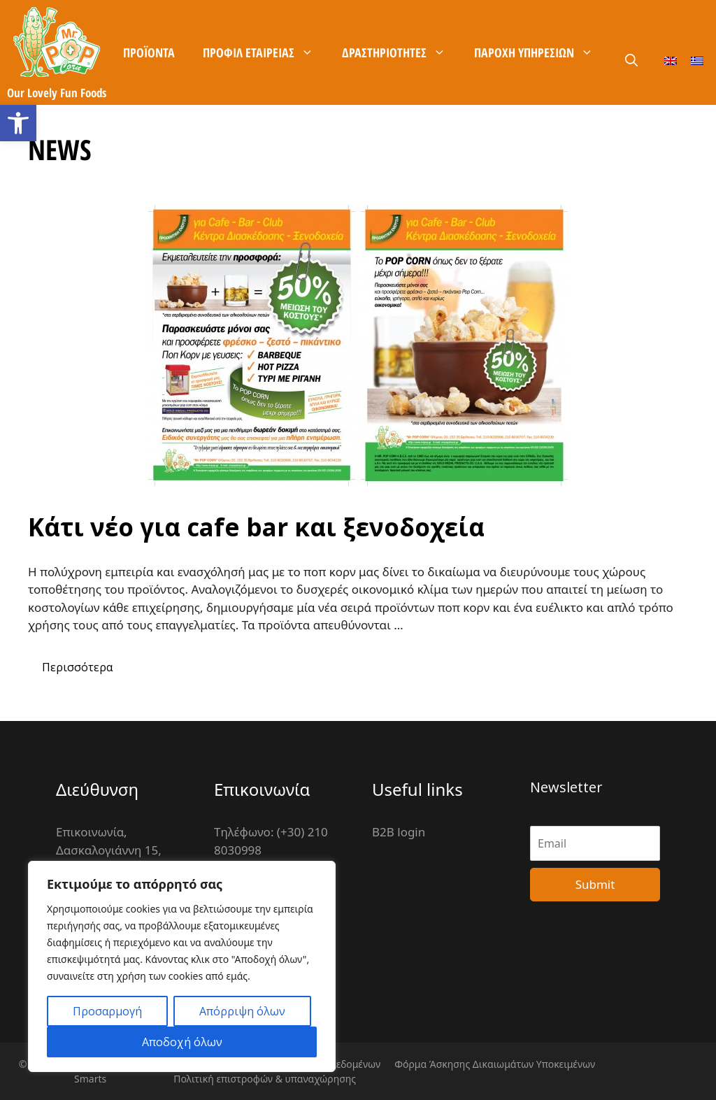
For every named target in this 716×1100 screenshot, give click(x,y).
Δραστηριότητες (401, 52)
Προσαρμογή (107, 1011)
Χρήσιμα (237, 157)
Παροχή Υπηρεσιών (541, 52)
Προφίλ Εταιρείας (265, 52)
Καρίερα (406, 157)
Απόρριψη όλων (242, 1011)
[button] (18, 123)
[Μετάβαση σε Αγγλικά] (670, 60)
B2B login (398, 832)
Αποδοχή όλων (182, 1042)
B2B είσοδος (487, 157)
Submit (595, 884)
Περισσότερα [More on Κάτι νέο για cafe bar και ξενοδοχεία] (77, 667)
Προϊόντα (149, 52)
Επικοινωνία (324, 157)
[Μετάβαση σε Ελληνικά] (697, 60)
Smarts (90, 1078)
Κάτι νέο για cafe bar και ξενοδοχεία (256, 526)
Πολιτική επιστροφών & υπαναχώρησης (264, 1078)
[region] (182, 966)
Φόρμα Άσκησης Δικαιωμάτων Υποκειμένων (494, 1064)
